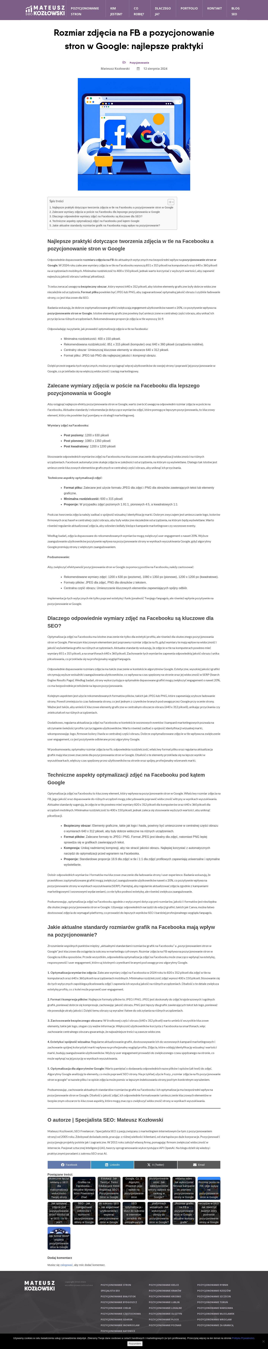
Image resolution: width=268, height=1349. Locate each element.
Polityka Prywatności (243, 1338)
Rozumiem (135, 1343)
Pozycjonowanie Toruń (212, 1302)
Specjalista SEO (110, 1290)
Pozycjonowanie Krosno (165, 1296)
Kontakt (214, 8)
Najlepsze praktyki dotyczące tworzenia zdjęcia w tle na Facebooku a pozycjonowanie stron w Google (112, 207)
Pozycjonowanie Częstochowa (121, 1313)
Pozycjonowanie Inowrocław (120, 1325)
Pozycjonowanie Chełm (116, 1308)
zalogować (66, 1264)
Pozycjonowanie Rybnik (212, 1285)
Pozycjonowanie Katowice (118, 1331)
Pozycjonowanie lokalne (165, 1308)
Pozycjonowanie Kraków (165, 1290)
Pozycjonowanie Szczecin (214, 1296)
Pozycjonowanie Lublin (164, 1302)
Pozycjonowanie (139, 62)
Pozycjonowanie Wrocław (214, 1319)
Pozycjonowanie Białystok (118, 1296)
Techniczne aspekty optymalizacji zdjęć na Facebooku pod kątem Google (95, 221)
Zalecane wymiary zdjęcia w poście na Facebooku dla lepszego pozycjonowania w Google (106, 211)
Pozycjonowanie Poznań (165, 1325)
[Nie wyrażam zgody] (263, 1341)
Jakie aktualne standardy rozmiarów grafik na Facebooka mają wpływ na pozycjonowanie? (106, 225)
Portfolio (189, 8)
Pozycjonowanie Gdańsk (117, 1319)
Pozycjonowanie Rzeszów (214, 1290)
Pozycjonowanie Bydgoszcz (119, 1302)
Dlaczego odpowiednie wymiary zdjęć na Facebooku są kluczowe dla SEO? (97, 216)
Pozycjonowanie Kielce (164, 1285)
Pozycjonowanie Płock (164, 1319)
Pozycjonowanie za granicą (215, 1325)
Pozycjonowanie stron (116, 1285)
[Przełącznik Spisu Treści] (169, 202)
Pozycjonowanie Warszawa (215, 1308)
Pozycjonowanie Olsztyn (165, 1313)
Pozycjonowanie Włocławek (215, 1313)
